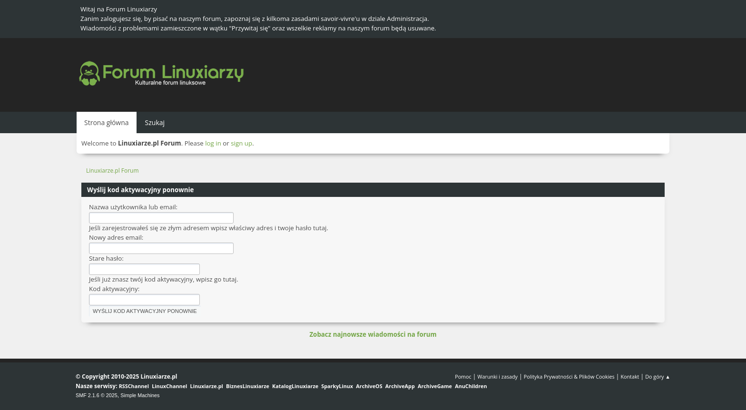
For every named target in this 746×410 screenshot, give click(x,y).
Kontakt (629, 376)
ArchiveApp (400, 386)
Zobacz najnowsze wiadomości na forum (372, 334)
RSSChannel (134, 386)
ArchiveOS (369, 386)
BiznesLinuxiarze (247, 386)
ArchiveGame (435, 386)
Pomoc (463, 376)
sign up (241, 143)
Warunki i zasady (498, 376)
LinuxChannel (169, 386)
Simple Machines (139, 395)
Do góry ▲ (657, 376)
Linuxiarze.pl (206, 386)
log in (213, 143)
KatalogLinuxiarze (295, 386)
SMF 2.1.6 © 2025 (97, 395)
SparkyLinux (337, 386)
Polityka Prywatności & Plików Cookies (569, 376)
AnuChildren (471, 386)
